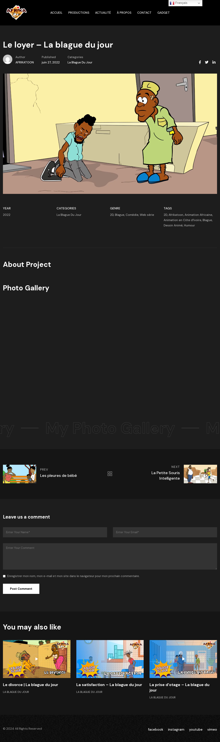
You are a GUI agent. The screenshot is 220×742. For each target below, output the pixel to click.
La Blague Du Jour (80, 62)
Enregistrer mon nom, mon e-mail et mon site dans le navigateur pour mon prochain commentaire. (73, 576)
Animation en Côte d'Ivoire (182, 220)
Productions (78, 13)
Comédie (132, 215)
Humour (189, 225)
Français (178, 3)
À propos (124, 13)
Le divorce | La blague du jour (30, 684)
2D (112, 215)
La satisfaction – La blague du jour (109, 684)
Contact (144, 13)
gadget (163, 13)
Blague (119, 215)
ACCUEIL (56, 13)
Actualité (103, 13)
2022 (6, 215)
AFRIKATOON (24, 62)
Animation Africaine (198, 215)
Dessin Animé (173, 225)
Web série (147, 215)
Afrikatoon (176, 215)
